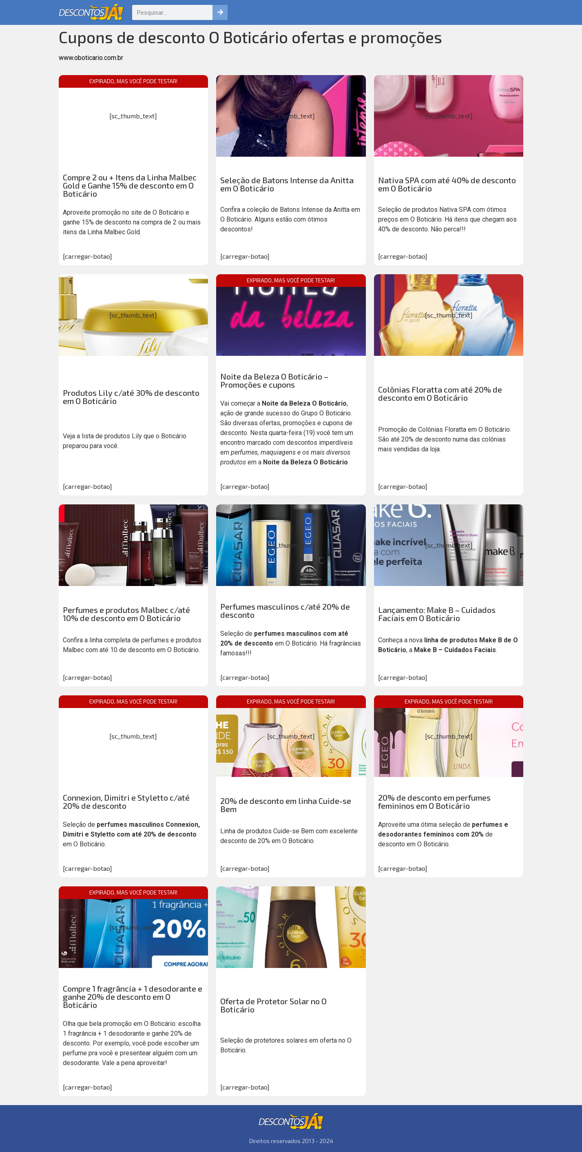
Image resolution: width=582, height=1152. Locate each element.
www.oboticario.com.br (91, 58)
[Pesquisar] (220, 12)
